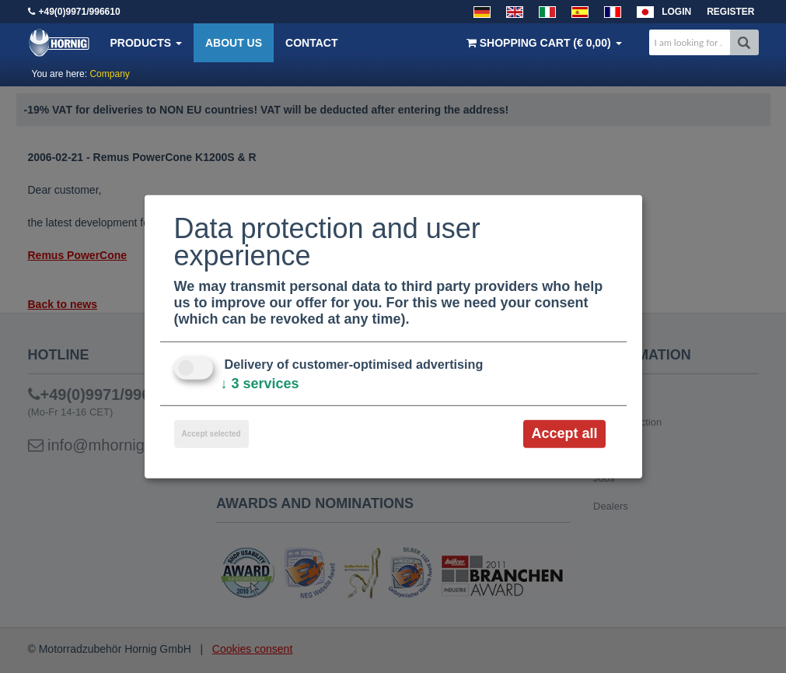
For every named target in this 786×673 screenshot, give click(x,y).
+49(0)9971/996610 (80, 11)
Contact (311, 43)
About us (233, 43)
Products (146, 43)
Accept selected (211, 433)
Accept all (564, 433)
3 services (260, 383)
